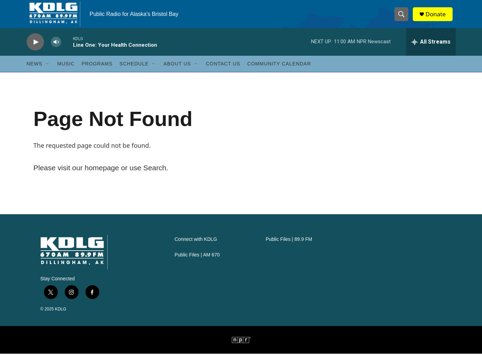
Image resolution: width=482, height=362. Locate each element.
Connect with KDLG (196, 247)
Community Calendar (279, 72)
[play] (35, 50)
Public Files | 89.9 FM (289, 247)
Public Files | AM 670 (197, 263)
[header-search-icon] (403, 18)
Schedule (133, 72)
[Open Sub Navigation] (48, 72)
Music (66, 72)
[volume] (56, 50)
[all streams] (431, 50)
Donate (438, 18)
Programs (97, 72)
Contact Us (223, 72)
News (35, 72)
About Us (177, 72)
